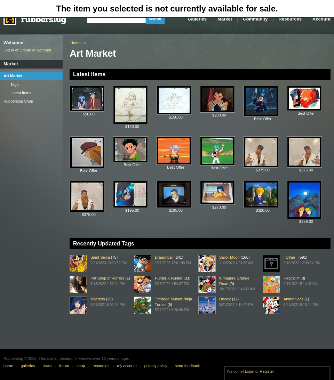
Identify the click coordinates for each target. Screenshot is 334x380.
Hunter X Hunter (168, 278)
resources (101, 366)
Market (224, 19)
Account (321, 19)
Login (249, 371)
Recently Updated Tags (103, 243)
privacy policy (155, 366)
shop (81, 366)
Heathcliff (292, 278)
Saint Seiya (100, 257)
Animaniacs (293, 299)
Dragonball (164, 257)
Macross (97, 299)
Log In (8, 50)
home (8, 366)
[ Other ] (290, 257)
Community (255, 19)
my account (126, 366)
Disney (225, 299)
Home (75, 43)
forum (64, 366)
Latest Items (89, 74)
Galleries (197, 19)
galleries (28, 366)
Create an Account (35, 50)
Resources (290, 19)
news (47, 366)
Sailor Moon (229, 257)
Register (267, 371)
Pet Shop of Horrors (107, 278)
